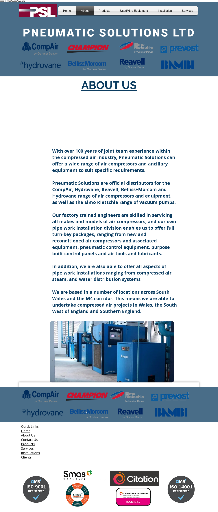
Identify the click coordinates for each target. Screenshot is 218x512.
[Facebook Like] (25, 472)
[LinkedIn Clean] (106, 480)
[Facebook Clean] (100, 480)
